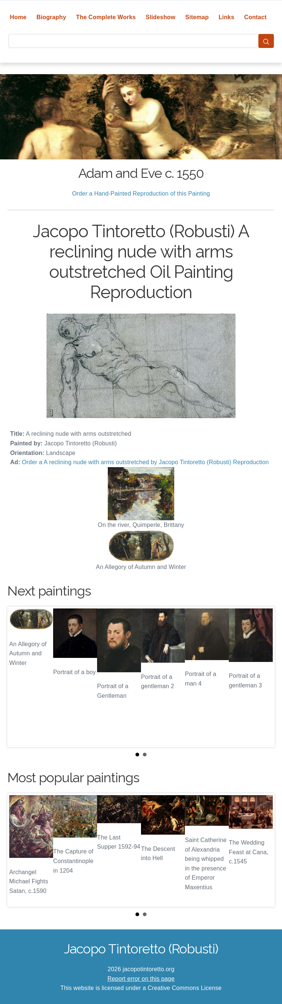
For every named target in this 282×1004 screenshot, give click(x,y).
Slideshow (161, 17)
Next (263, 677)
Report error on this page (141, 979)
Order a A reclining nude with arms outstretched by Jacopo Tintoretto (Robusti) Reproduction (145, 462)
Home (18, 17)
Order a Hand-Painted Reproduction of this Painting (141, 193)
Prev (19, 677)
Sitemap (197, 17)
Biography (51, 17)
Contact (255, 17)
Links (226, 17)
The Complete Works (106, 17)
